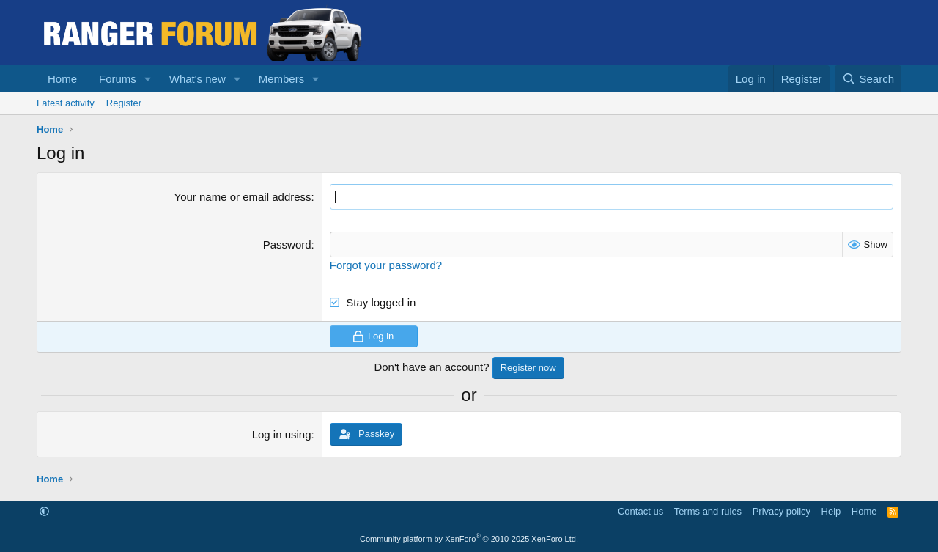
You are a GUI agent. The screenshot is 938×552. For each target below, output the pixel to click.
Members (282, 79)
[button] (148, 78)
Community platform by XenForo (469, 538)
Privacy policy (781, 511)
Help (831, 511)
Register (123, 102)
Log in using (281, 434)
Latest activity (66, 102)
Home (62, 79)
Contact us (640, 511)
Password (287, 244)
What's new (197, 79)
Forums (117, 79)
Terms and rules (708, 511)
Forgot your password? (386, 265)
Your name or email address (242, 197)
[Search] (868, 78)
